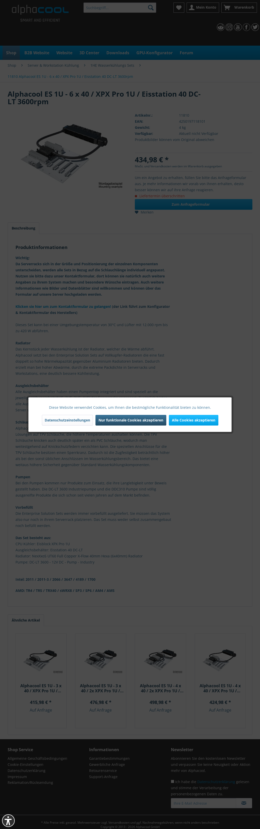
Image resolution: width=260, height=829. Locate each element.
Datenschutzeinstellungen (67, 420)
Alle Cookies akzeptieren (193, 420)
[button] (8, 820)
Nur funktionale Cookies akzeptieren (131, 420)
